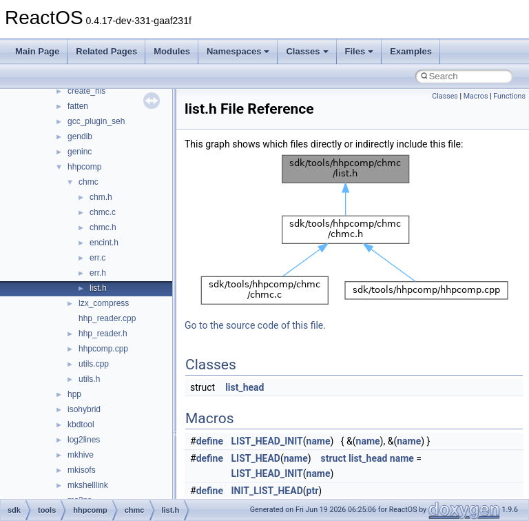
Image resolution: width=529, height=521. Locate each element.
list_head (244, 387)
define (209, 441)
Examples (411, 51)
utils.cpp (94, 364)
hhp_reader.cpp (107, 318)
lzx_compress (104, 303)
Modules (172, 51)
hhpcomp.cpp (103, 349)
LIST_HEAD (255, 458)
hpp (74, 394)
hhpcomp (84, 167)
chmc (88, 182)
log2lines (84, 440)
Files (359, 51)
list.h (98, 288)
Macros (476, 96)
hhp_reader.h (103, 333)
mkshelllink (88, 485)
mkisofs (82, 470)
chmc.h (103, 227)
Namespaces (238, 51)
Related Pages (106, 51)
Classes (307, 51)
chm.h (101, 197)
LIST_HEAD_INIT (267, 441)
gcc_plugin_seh (96, 121)
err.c (97, 258)
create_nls (86, 91)
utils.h (89, 379)
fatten (78, 106)
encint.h (104, 242)
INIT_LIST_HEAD (267, 490)
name (319, 441)
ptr (313, 490)
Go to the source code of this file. (255, 325)
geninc (80, 151)
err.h (98, 273)
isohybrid (84, 409)
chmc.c (103, 212)
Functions (509, 96)
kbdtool (81, 424)
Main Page (37, 51)
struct (333, 458)
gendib (80, 136)
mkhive (81, 455)
